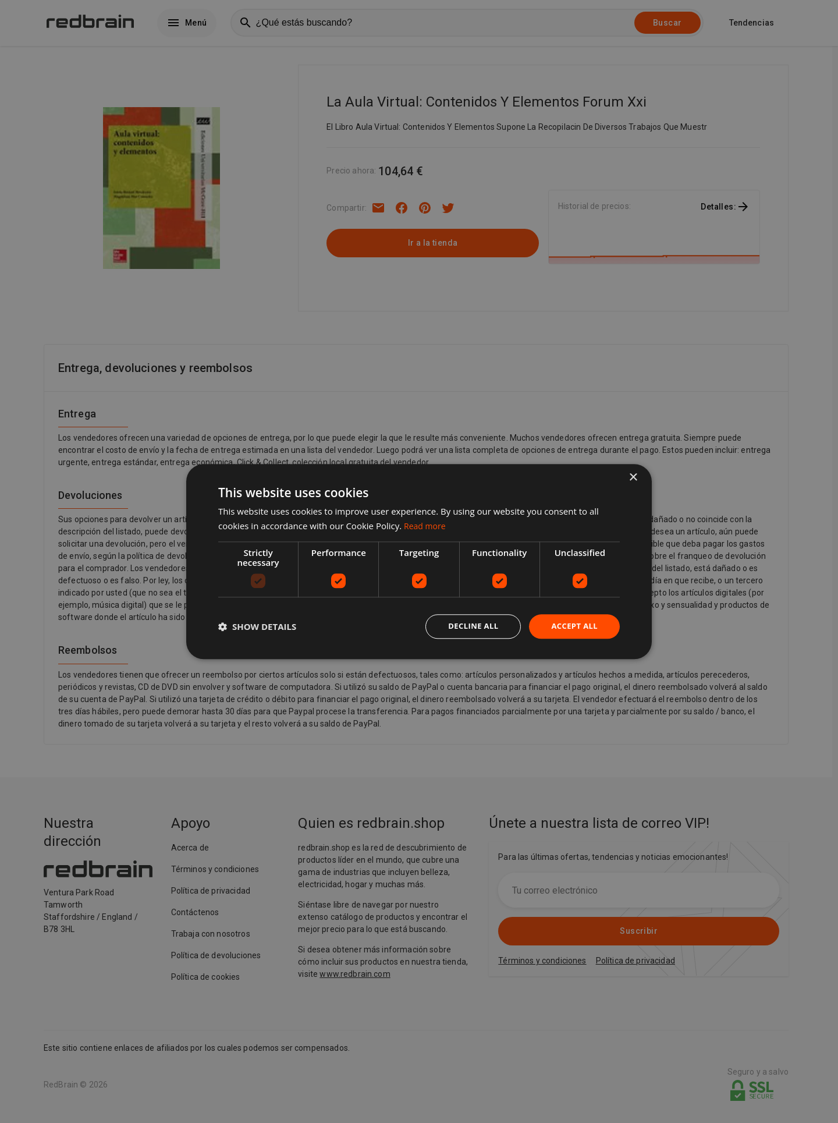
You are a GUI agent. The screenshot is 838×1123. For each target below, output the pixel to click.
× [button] (632, 476)
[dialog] (419, 561)
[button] (257, 626)
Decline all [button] (468, 626)
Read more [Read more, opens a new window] (426, 524)
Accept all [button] (573, 626)
